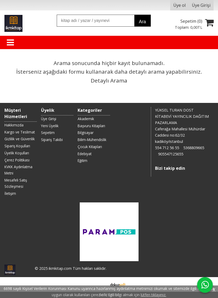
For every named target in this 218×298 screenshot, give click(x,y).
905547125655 (170, 153)
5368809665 (193, 147)
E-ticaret (101, 284)
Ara (142, 21)
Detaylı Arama (109, 80)
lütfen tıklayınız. (153, 294)
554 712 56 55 (167, 147)
